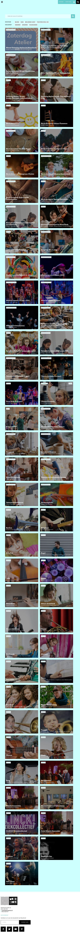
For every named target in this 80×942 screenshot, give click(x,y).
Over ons (68, 2)
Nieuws (61, 2)
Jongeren (25, 25)
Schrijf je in (24, 922)
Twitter (9, 927)
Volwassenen (33, 25)
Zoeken (78, 2)
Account (74, 2)
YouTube (15, 927)
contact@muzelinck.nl (7, 910)
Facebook (3, 927)
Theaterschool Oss (43, 22)
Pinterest (21, 927)
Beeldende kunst (30, 22)
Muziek (17, 22)
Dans (22, 22)
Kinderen (17, 25)
